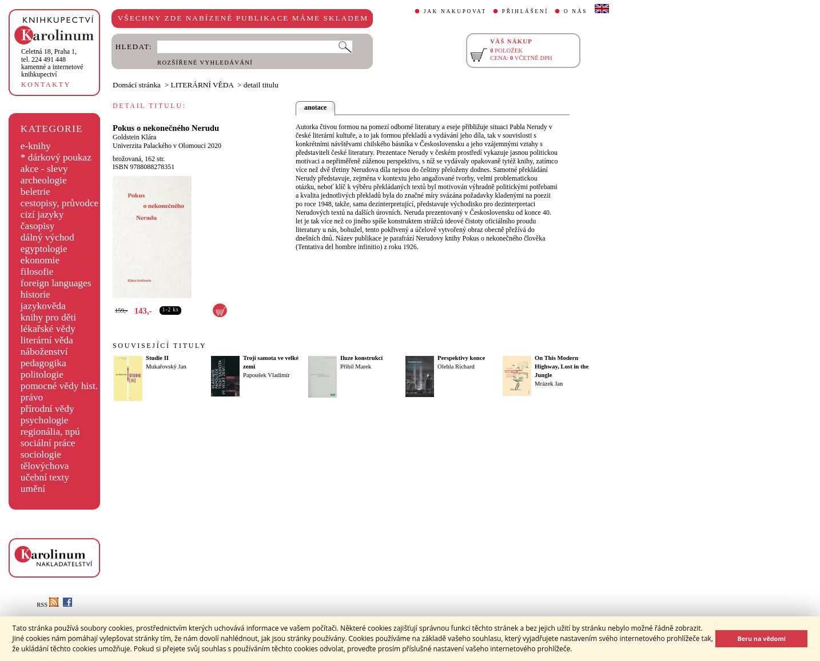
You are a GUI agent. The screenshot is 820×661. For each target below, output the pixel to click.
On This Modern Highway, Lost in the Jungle (561, 366)
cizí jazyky (42, 214)
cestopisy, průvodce (60, 203)
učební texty (45, 477)
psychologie (45, 420)
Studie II (157, 358)
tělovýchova (45, 465)
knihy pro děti (48, 317)
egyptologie (44, 248)
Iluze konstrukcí (361, 358)
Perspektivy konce (461, 358)
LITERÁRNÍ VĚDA (202, 85)
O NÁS (575, 11)
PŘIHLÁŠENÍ (525, 11)
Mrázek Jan (549, 383)
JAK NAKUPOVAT (455, 11)
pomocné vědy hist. (59, 385)
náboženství (44, 351)
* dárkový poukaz (56, 157)
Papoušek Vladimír (266, 375)
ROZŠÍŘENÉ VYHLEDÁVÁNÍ (205, 62)
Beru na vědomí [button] (761, 638)
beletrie (35, 191)
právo (32, 397)
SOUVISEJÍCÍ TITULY (159, 346)
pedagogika (43, 363)
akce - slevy (44, 168)
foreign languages (56, 283)
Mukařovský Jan (166, 366)
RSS (47, 605)
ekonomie (40, 260)
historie (35, 294)
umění (33, 488)
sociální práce (48, 443)
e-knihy (36, 146)
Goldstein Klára (134, 137)
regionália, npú (50, 431)
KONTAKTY (46, 85)
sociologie (41, 454)
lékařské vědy (48, 328)
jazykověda (43, 306)
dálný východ (47, 237)
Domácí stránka (137, 85)
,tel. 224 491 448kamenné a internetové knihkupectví (52, 62)
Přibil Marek (355, 366)
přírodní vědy (47, 408)
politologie (42, 374)
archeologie (44, 180)
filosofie (37, 271)
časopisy (38, 226)
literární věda (47, 340)
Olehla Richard (456, 366)
